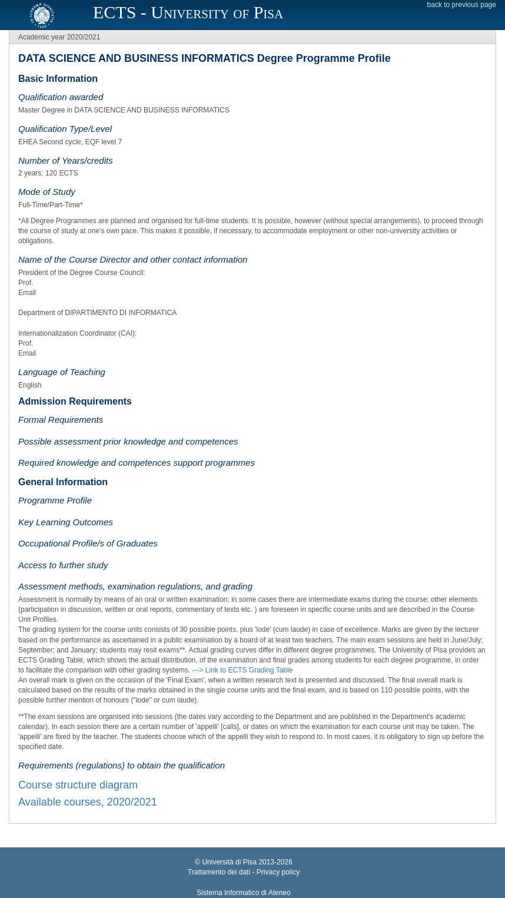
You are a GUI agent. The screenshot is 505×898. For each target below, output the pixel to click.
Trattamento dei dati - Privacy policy (244, 872)
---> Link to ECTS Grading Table (242, 670)
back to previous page (461, 5)
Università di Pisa (229, 862)
